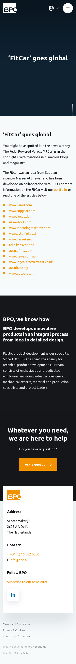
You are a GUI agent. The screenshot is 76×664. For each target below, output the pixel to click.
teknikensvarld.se (21, 245)
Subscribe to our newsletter (27, 582)
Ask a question (38, 464)
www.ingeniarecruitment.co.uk (31, 262)
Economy (40, 646)
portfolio (60, 189)
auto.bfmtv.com (20, 250)
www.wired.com (20, 205)
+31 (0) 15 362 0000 (24, 554)
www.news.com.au (22, 256)
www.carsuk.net (20, 239)
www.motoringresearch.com (29, 228)
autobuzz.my (18, 268)
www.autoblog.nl (21, 273)
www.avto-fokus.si (22, 233)
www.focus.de (19, 216)
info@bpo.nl (19, 560)
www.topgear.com (22, 211)
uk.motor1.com (20, 222)
